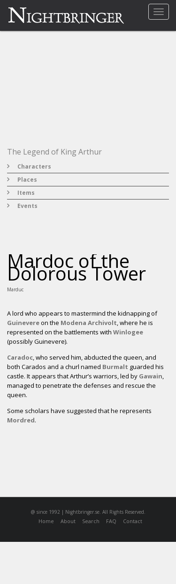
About (68, 521)
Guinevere (23, 322)
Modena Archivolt (89, 322)
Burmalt (115, 366)
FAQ (111, 521)
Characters (34, 166)
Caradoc (20, 357)
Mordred (21, 420)
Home (46, 521)
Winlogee (128, 332)
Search (90, 521)
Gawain (150, 376)
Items (26, 192)
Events (27, 205)
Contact (132, 521)
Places (27, 179)
